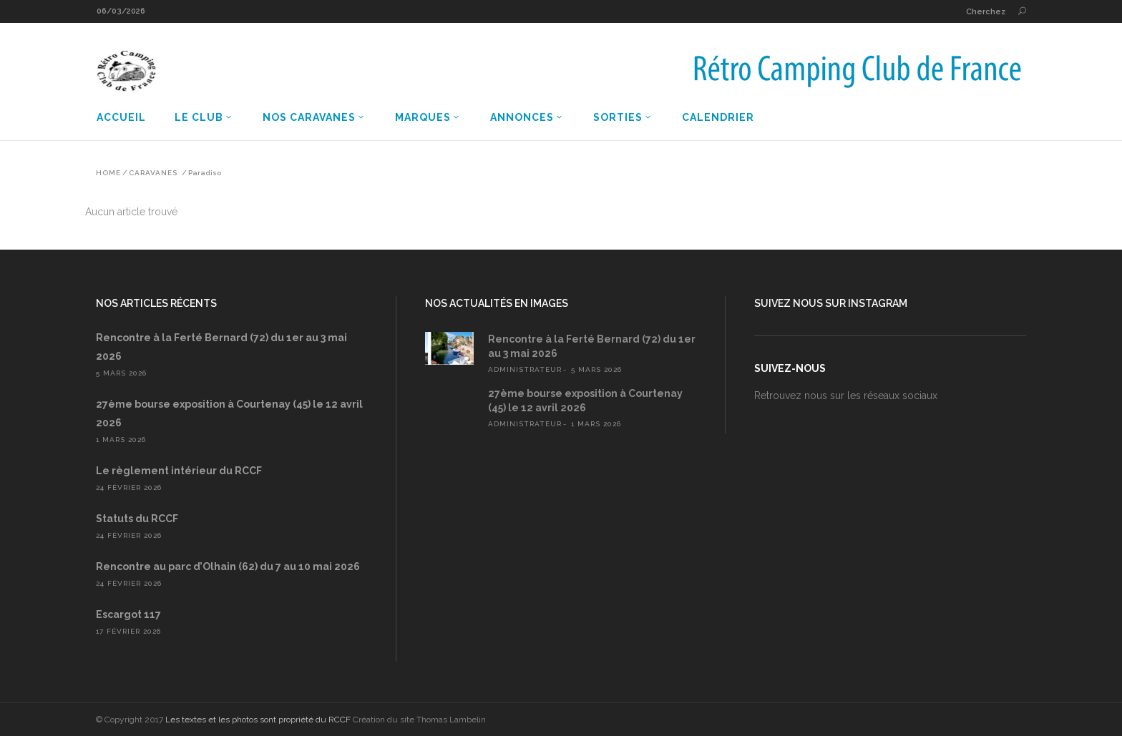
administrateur (525, 369)
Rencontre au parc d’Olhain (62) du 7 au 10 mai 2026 (228, 566)
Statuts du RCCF (137, 518)
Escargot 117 (128, 614)
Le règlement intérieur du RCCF (179, 470)
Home (108, 173)
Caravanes (153, 173)
